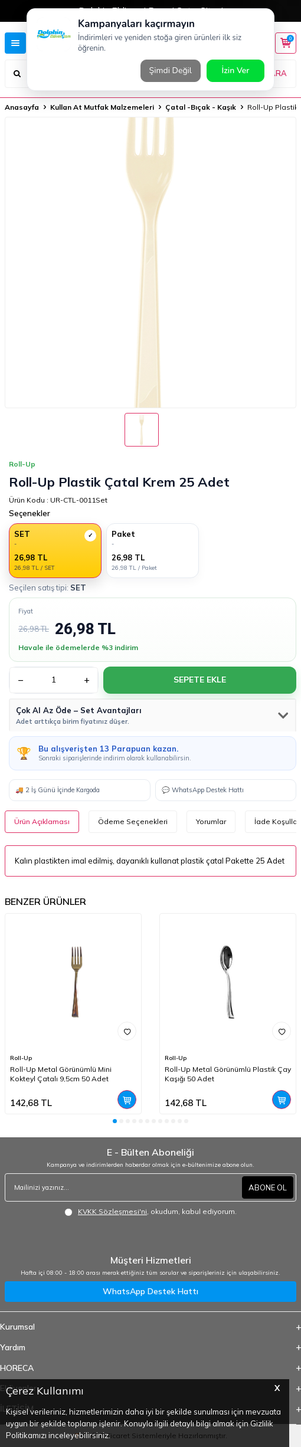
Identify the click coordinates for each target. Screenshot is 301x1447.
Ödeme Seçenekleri (133, 821)
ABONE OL (267, 1187)
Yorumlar (211, 821)
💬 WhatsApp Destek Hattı (203, 790)
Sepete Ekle (200, 679)
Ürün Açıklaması (42, 821)
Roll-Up (21, 1058)
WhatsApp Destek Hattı (150, 1291)
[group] (150, 262)
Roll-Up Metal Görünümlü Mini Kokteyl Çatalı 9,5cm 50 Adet (61, 1074)
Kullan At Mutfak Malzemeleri (102, 107)
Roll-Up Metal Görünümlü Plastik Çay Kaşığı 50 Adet (228, 1074)
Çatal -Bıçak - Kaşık (200, 107)
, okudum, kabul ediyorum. (150, 1211)
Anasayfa (22, 107)
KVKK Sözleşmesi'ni (112, 1211)
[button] (115, 1121)
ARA (278, 73)
